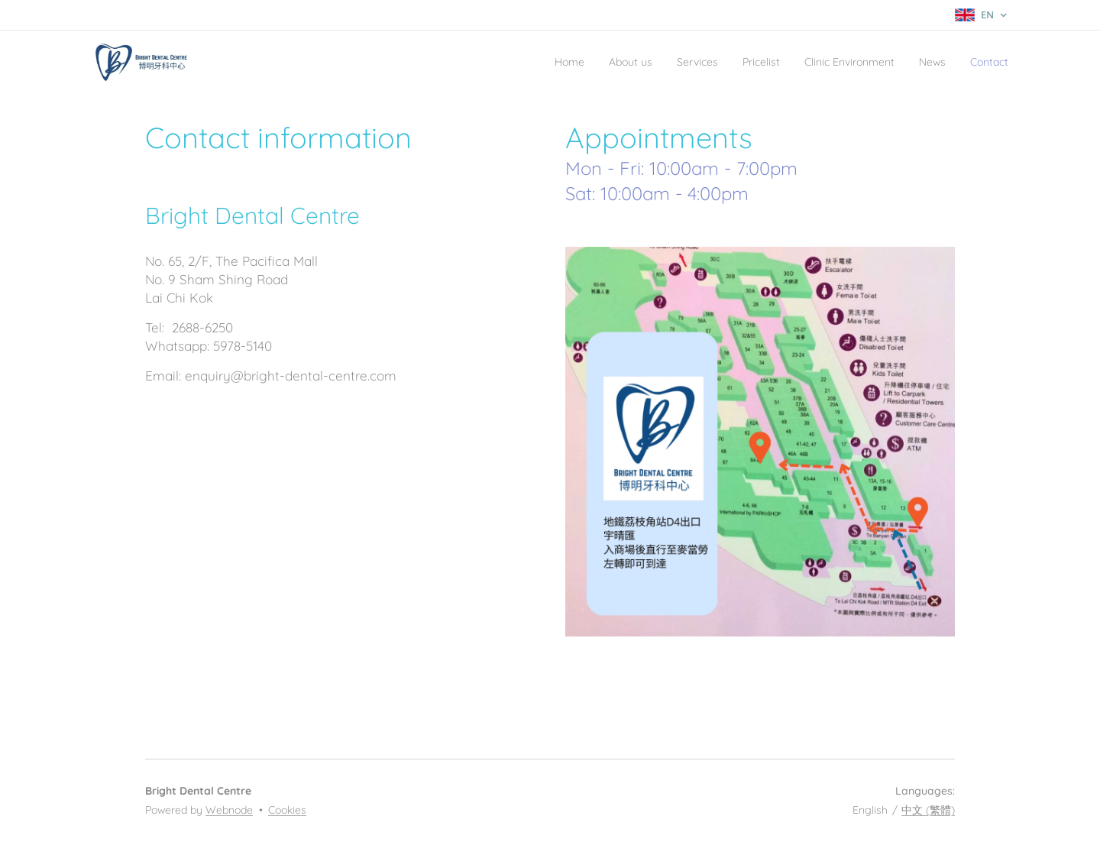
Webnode (229, 810)
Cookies (287, 810)
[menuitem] (501, 62)
